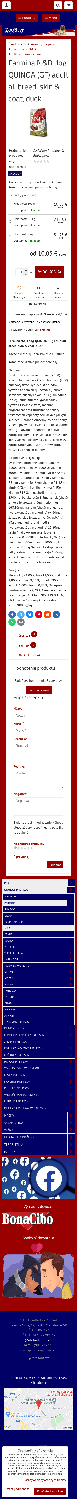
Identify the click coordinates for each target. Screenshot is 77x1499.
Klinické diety (39, 1028)
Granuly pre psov (39, 890)
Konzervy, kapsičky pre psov (39, 1035)
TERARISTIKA (39, 1144)
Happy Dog (39, 959)
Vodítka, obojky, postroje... (39, 1068)
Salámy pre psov (16, 1041)
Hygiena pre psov (39, 1101)
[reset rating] (15, 847)
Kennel (9, 934)
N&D (7, 928)
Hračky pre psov (39, 1062)
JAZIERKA (39, 1151)
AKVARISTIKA (39, 1122)
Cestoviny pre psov (16, 1022)
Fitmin (39, 984)
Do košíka (49, 271)
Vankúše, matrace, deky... (39, 1095)
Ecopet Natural (15, 922)
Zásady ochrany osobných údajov (45, 1480)
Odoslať (55, 865)
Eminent (9, 1009)
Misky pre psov (39, 1075)
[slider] (41, 161)
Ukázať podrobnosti (17, 1489)
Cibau (8, 915)
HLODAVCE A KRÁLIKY (39, 1137)
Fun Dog (10, 909)
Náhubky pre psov (39, 1081)
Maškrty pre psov (39, 1055)
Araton (9, 1016)
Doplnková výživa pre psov (39, 1048)
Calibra (39, 997)
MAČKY (39, 1115)
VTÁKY (39, 1129)
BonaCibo (10, 896)
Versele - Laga (39, 953)
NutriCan (10, 990)
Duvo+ (8, 1003)
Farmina (39, 903)
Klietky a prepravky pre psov (39, 1108)
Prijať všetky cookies (50, 1491)
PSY (39, 882)
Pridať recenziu (38, 690)
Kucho (8, 940)
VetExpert (10, 947)
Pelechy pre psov (39, 1088)
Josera (39, 978)
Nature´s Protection (39, 966)
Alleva (39, 972)
